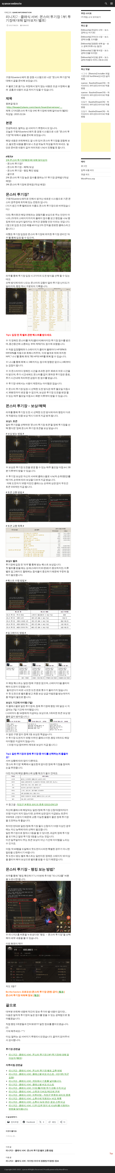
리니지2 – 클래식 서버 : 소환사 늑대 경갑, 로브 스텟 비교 (37, 1101)
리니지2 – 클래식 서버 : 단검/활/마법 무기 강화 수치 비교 (37, 1088)
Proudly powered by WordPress (55, 1169)
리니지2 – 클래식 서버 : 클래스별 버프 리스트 (31, 1084)
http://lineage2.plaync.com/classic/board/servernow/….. (34, 107)
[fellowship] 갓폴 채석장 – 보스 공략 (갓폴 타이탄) (94, 51)
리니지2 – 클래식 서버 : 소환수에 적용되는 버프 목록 (35, 1098)
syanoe (25, 25)
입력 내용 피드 (87, 170)
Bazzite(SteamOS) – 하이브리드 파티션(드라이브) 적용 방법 (95, 85)
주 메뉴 (111, 3)
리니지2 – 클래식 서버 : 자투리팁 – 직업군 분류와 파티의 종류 (39, 1095)
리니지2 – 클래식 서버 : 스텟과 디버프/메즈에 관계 (34, 1091)
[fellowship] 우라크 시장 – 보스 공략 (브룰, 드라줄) (94, 38)
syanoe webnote (11, 3)
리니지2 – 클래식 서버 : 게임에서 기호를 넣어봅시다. (35, 1081)
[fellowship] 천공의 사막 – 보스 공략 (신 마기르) (94, 31)
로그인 (84, 166)
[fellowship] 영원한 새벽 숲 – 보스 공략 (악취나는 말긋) (95, 44)
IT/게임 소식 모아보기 (91, 17)
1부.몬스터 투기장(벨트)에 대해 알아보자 (26, 160)
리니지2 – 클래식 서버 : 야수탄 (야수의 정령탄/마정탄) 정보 (40, 1159)
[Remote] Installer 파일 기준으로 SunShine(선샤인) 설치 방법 (95, 76)
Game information (22, 12)
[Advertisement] (38, 51)
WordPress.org (88, 178)
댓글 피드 (85, 174)
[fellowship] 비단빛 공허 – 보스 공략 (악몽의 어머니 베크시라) (94, 58)
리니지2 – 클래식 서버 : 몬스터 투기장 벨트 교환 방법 (35, 1070)
